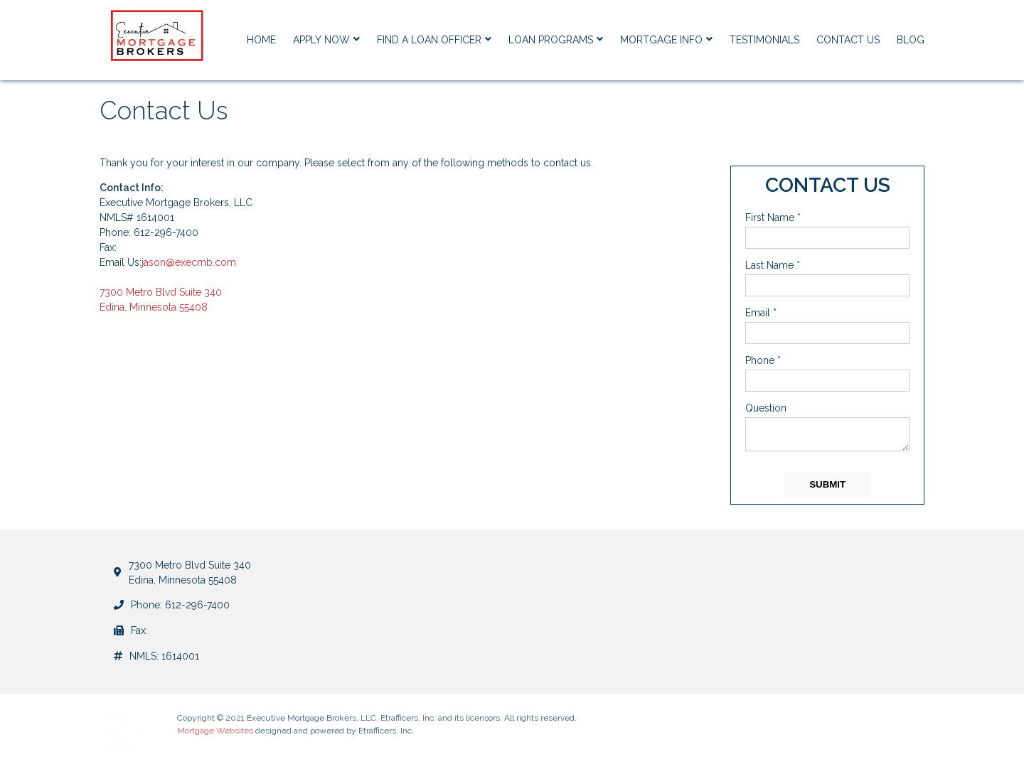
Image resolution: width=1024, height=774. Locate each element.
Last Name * (772, 265)
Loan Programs (555, 39)
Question (765, 408)
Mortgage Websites (215, 731)
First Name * (773, 217)
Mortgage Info (666, 39)
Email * (761, 312)
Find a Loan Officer (434, 39)
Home (261, 39)
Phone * (763, 360)
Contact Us (848, 39)
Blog (910, 39)
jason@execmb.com (189, 262)
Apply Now (326, 39)
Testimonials (764, 39)
